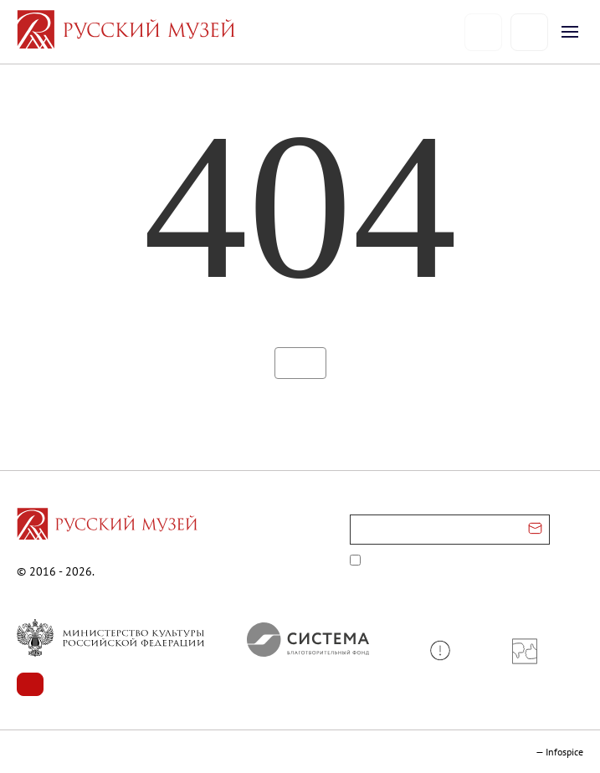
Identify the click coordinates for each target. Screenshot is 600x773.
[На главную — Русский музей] (240, 32)
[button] (446, 650)
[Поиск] (529, 32)
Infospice (564, 751)
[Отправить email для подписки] (535, 529)
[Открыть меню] (569, 31)
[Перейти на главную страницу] (107, 526)
